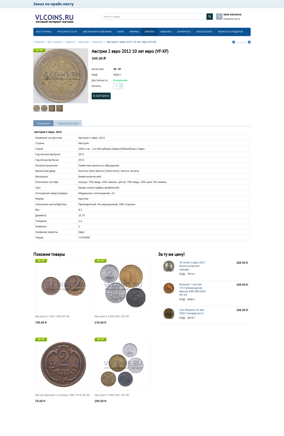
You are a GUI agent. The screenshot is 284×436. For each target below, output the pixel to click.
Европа (149, 31)
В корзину (101, 96)
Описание (43, 123)
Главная (39, 42)
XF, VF (39, 50)
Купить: (96, 86)
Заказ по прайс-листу (53, 3)
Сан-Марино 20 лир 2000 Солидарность (191, 311)
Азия (120, 31)
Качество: (98, 69)
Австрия (84, 42)
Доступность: (100, 80)
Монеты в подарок (230, 31)
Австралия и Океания (97, 31)
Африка (134, 31)
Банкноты (184, 31)
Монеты (98, 42)
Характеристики (68, 123)
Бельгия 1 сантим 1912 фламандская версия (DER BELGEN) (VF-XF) (192, 289)
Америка (166, 31)
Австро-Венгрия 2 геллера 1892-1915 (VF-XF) (62, 395)
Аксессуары (204, 31)
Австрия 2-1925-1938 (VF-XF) (52, 316)
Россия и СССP (67, 31)
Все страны (43, 31)
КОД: (95, 74)
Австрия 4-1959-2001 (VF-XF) (112, 316)
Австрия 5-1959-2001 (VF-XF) (112, 395)
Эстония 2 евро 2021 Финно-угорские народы (192, 266)
